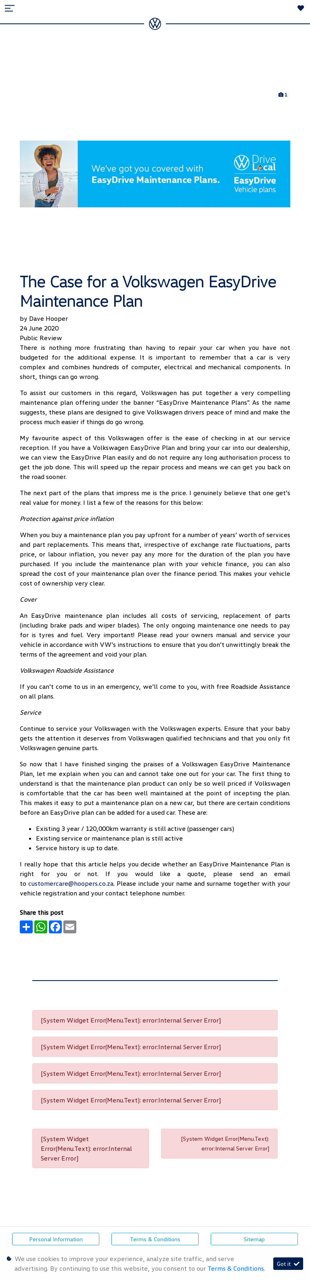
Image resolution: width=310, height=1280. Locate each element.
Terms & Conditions (155, 1239)
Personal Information (56, 1239)
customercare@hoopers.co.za (70, 883)
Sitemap (254, 1239)
